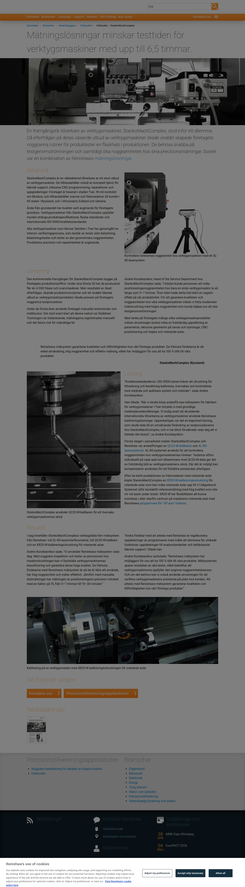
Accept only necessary (190, 878)
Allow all (220, 878)
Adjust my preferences (157, 878)
